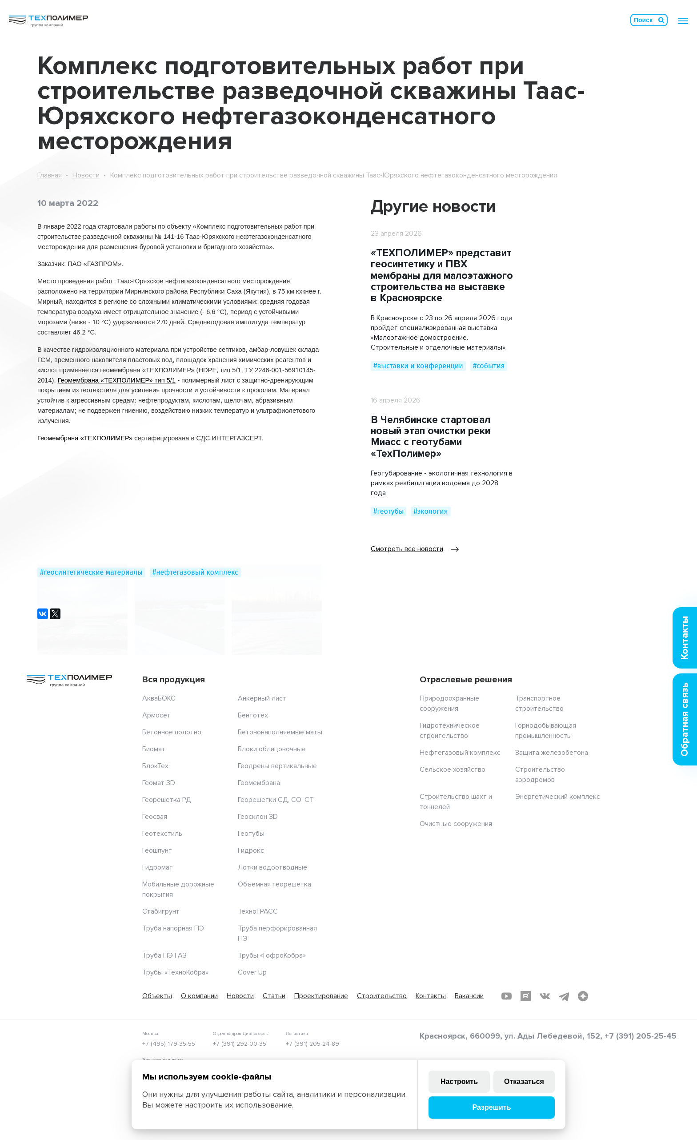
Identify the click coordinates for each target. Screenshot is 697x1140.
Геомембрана (259, 782)
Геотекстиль (162, 833)
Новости (86, 175)
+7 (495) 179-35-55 (168, 1043)
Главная (49, 175)
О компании (199, 995)
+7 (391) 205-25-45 (641, 1036)
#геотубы (388, 511)
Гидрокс (251, 850)
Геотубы (251, 833)
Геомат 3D (158, 782)
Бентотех (253, 715)
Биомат (153, 749)
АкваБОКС (159, 698)
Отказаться (524, 1081)
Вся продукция (173, 680)
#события (489, 366)
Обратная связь (685, 719)
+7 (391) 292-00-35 (239, 1043)
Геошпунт (157, 850)
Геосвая (154, 816)
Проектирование (321, 995)
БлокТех (155, 765)
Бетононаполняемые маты (280, 732)
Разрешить (491, 1107)
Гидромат (157, 867)
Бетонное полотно (171, 732)
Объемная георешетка (274, 884)
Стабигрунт (161, 911)
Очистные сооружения (456, 823)
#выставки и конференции (418, 366)
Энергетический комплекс (557, 796)
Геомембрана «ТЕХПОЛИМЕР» (85, 438)
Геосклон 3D (258, 816)
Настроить (459, 1081)
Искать (661, 20)
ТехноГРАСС (258, 911)
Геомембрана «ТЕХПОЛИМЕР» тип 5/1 (117, 380)
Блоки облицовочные (272, 749)
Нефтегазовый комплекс (460, 752)
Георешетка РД (166, 799)
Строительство (382, 995)
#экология (430, 511)
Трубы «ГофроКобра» (272, 955)
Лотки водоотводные (272, 867)
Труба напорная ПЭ (173, 928)
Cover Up (252, 972)
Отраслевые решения (466, 680)
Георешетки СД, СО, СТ (276, 799)
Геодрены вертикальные (277, 765)
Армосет (156, 715)
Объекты (157, 995)
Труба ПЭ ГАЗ (164, 955)
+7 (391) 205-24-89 (312, 1043)
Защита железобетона (551, 752)
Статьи (274, 995)
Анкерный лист (262, 698)
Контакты (431, 995)
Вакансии (469, 995)
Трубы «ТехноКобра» (175, 972)
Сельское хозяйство (452, 769)
